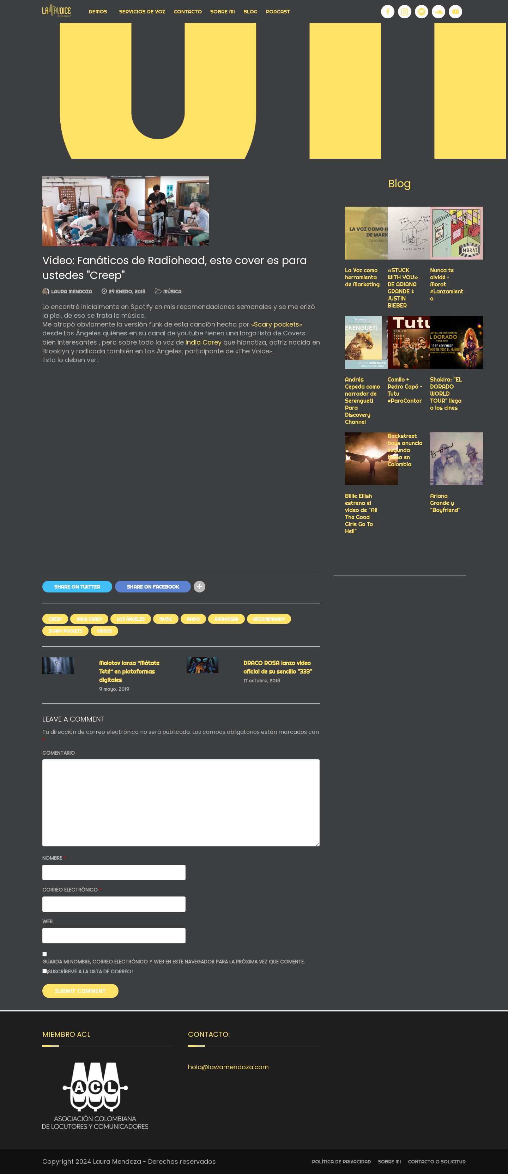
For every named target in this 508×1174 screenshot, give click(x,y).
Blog (250, 11)
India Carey (203, 342)
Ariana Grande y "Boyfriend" (445, 502)
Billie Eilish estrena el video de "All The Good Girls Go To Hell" (361, 513)
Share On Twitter (77, 587)
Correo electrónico (72, 890)
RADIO (193, 619)
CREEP (55, 619)
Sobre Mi (222, 11)
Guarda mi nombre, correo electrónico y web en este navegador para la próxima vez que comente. (173, 962)
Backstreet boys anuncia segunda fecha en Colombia (405, 450)
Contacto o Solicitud (437, 1161)
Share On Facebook (153, 587)
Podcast (278, 11)
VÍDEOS (104, 631)
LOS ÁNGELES (131, 619)
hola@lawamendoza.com (228, 1067)
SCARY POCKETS (65, 631)
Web (47, 921)
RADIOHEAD (226, 619)
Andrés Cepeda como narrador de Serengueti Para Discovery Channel (362, 400)
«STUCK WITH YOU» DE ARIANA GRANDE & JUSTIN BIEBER (403, 288)
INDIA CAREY (89, 619)
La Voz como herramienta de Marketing (362, 277)
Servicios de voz (142, 11)
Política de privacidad (341, 1161)
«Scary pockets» (275, 324)
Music (165, 619)
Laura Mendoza (71, 291)
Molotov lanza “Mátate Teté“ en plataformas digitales (129, 671)
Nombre (54, 858)
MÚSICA (172, 291)
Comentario (58, 753)
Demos (98, 11)
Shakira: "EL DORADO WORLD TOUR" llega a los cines (446, 393)
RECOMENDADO (269, 619)
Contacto (188, 11)
